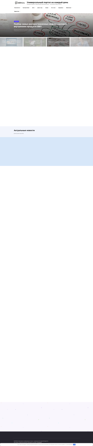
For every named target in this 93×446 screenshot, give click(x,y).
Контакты (39, 442)
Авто (33, 7)
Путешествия (26, 7)
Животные (68, 7)
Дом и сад (39, 7)
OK (74, 444)
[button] (89, 25)
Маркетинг (16, 11)
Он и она (53, 7)
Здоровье (60, 7)
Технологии (17, 7)
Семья (46, 7)
